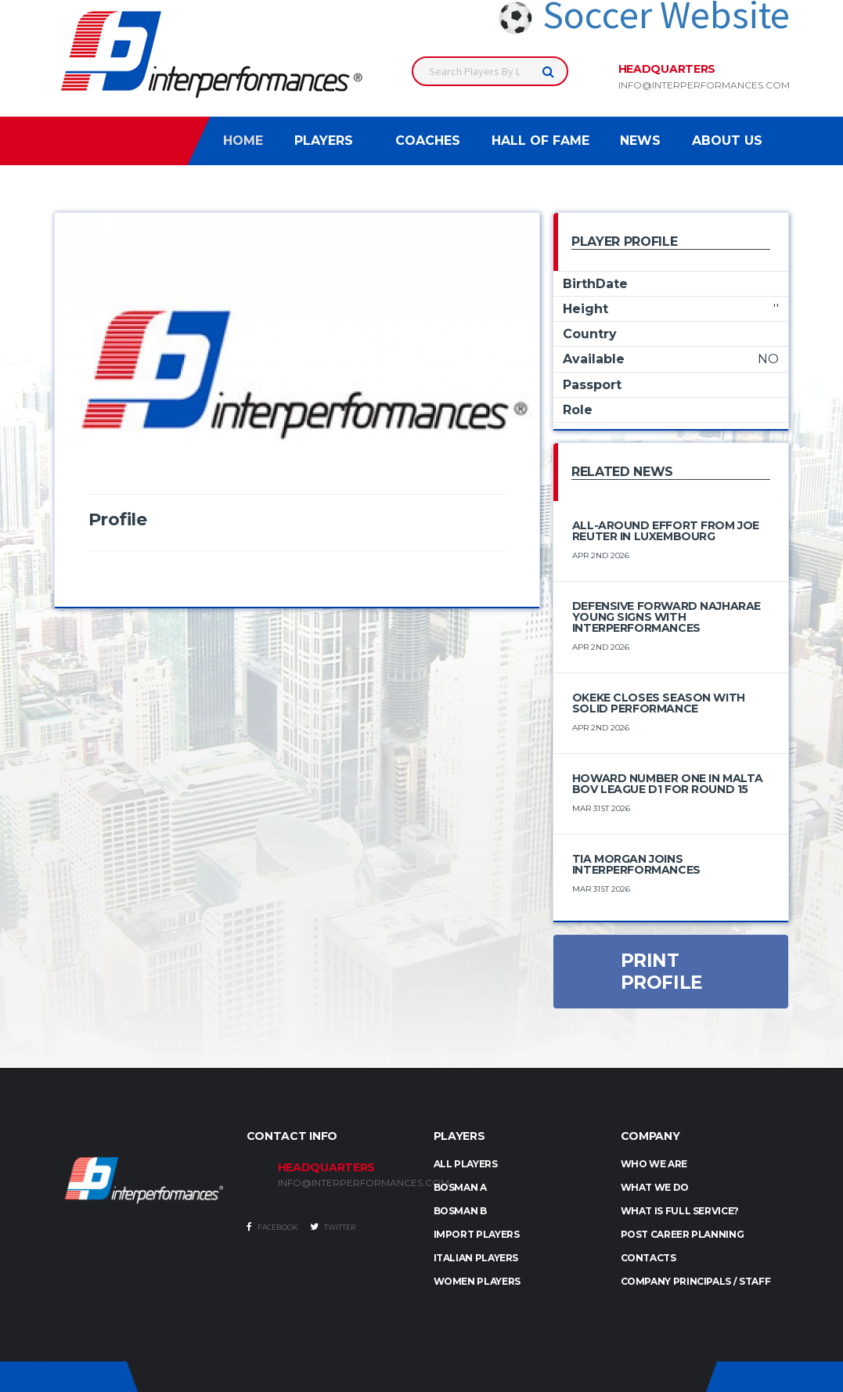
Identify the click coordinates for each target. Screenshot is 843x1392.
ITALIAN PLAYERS (476, 1258)
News (640, 140)
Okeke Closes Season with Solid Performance (658, 703)
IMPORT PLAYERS (477, 1234)
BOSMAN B (460, 1211)
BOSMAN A (460, 1187)
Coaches (427, 140)
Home (243, 140)
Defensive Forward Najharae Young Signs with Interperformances (666, 617)
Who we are (654, 1164)
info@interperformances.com (704, 85)
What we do (655, 1187)
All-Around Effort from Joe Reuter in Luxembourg (665, 530)
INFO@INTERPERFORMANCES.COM (344, 1182)
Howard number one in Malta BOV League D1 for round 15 (667, 783)
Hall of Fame (540, 140)
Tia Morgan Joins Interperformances (636, 864)
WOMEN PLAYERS (477, 1281)
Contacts (648, 1258)
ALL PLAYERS (466, 1164)
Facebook (272, 1227)
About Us (727, 140)
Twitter (332, 1227)
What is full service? (680, 1211)
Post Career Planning (682, 1234)
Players (323, 140)
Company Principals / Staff (696, 1281)
